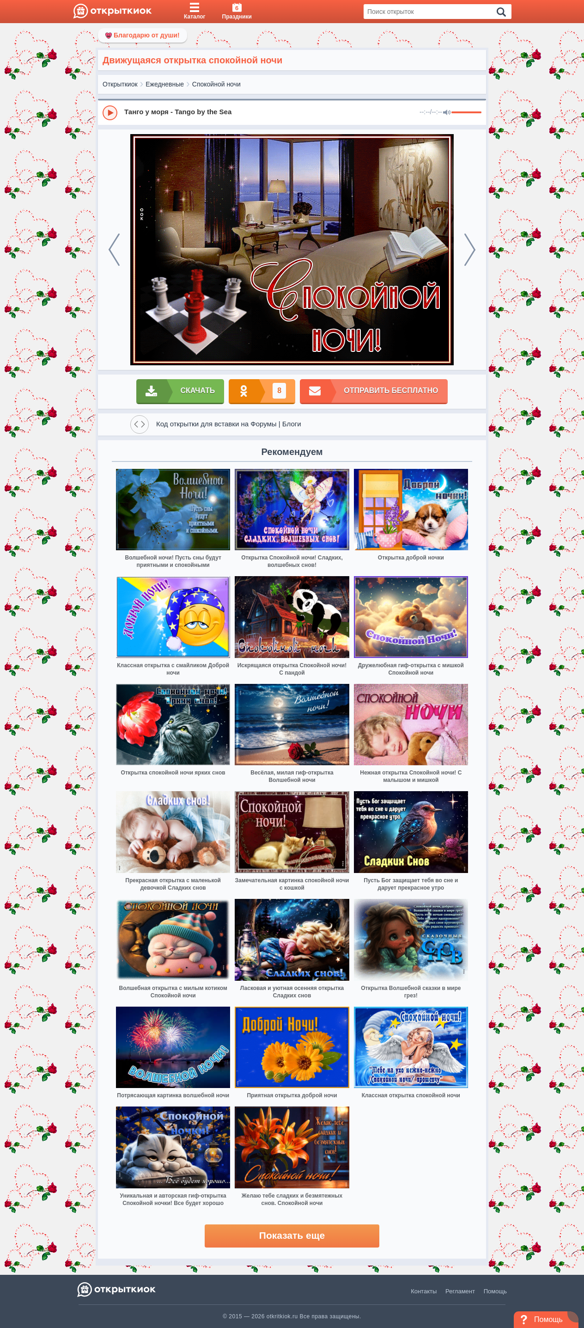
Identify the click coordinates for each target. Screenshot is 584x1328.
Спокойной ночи (216, 84)
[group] (292, 112)
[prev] (114, 249)
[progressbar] (466, 113)
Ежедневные (165, 84)
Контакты (424, 1291)
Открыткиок (120, 84)
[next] (470, 249)
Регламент (460, 1291)
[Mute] (446, 112)
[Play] (110, 112)
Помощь (495, 1291)
